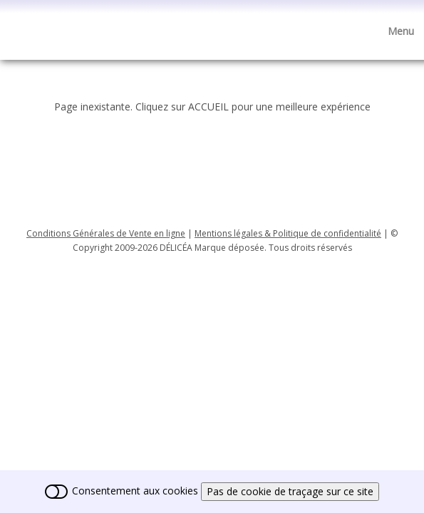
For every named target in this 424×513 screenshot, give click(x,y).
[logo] (19, 24)
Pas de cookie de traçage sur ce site (290, 491)
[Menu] (401, 31)
